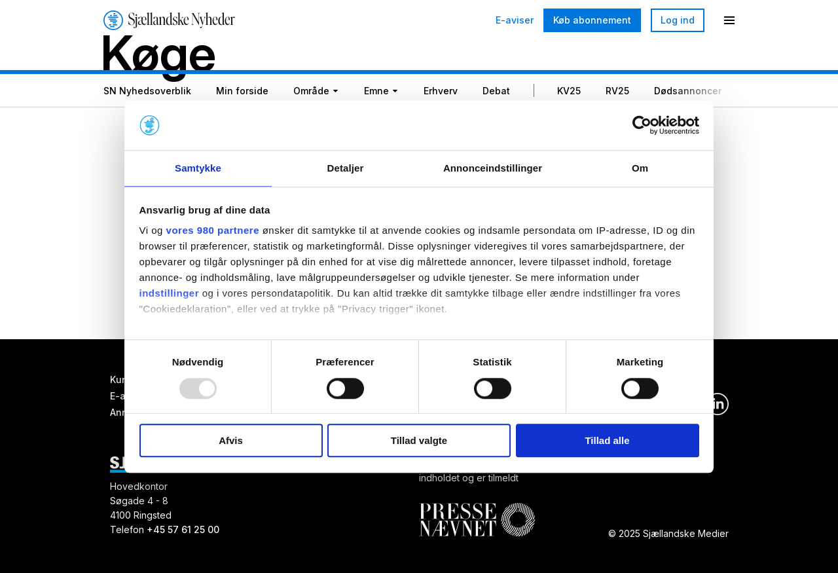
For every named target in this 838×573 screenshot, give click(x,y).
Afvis (231, 441)
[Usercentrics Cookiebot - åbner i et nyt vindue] (642, 124)
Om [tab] (640, 168)
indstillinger (169, 294)
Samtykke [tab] (198, 168)
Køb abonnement (592, 20)
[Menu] (729, 20)
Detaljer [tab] (345, 168)
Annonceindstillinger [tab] (492, 168)
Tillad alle (607, 441)
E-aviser (515, 20)
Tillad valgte (419, 441)
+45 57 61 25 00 (183, 529)
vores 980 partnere (212, 231)
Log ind (678, 20)
